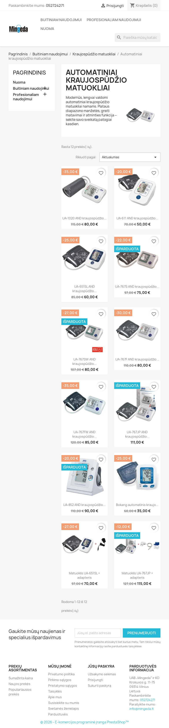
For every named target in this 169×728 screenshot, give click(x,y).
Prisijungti (95, 680)
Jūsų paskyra (101, 666)
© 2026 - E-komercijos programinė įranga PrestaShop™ (84, 722)
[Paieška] (137, 37)
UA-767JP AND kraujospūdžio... (137, 434)
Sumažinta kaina (21, 678)
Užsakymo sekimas (102, 674)
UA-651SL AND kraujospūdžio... (84, 288)
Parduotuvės (58, 714)
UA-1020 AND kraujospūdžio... (84, 218)
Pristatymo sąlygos (62, 685)
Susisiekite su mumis (63, 703)
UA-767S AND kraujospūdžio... (137, 286)
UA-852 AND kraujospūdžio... (84, 505)
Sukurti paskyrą (99, 685)
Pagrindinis (29, 72)
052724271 (55, 5)
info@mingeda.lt (141, 709)
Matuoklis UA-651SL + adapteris (84, 575)
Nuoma (47, 28)
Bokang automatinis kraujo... (137, 505)
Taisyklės (55, 691)
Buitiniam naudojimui (61, 19)
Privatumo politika (61, 674)
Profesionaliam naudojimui (114, 19)
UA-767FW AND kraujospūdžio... (84, 434)
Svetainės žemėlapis (63, 708)
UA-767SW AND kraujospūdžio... (84, 361)
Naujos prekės (19, 684)
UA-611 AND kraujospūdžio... (137, 218)
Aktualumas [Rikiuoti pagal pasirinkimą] (130, 157)
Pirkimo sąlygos (59, 680)
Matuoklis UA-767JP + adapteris (137, 575)
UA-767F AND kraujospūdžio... (137, 359)
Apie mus (55, 697)
